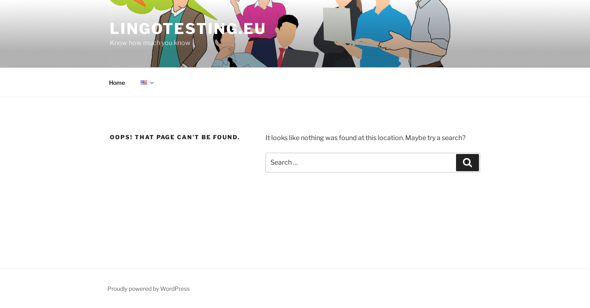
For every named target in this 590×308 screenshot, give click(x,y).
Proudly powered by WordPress (148, 288)
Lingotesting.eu (188, 29)
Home (117, 82)
